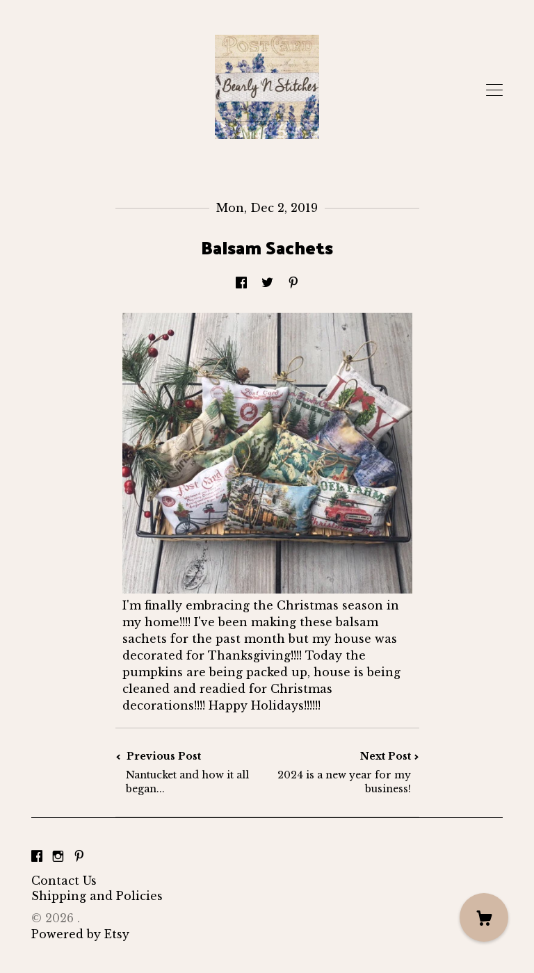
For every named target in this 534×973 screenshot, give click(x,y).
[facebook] (36, 857)
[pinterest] (79, 857)
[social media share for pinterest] (293, 283)
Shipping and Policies (97, 896)
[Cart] (484, 917)
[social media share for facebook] (241, 283)
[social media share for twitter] (267, 283)
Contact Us (64, 881)
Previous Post (191, 772)
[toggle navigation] (494, 90)
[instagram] (58, 857)
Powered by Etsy (80, 934)
